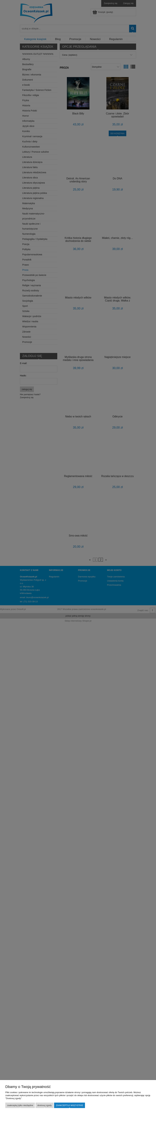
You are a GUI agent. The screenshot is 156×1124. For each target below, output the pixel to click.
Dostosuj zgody (44, 1105)
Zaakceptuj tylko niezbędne (20, 1105)
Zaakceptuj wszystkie (69, 1105)
